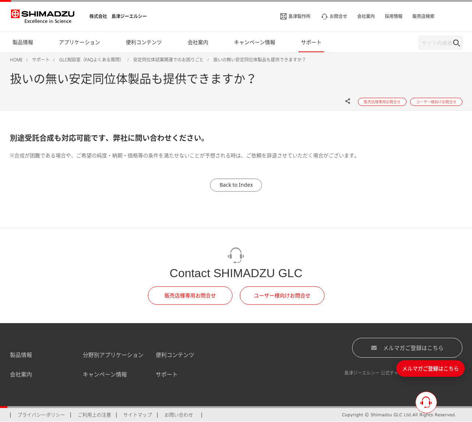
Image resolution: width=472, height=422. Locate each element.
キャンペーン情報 (105, 374)
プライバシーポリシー (41, 414)
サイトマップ (137, 414)
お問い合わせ (178, 414)
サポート (167, 374)
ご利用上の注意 (94, 414)
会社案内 (21, 374)
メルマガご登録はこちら (407, 347)
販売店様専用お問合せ (190, 295)
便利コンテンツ (175, 354)
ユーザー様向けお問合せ (282, 295)
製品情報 (21, 354)
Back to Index (236, 184)
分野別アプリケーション (113, 354)
